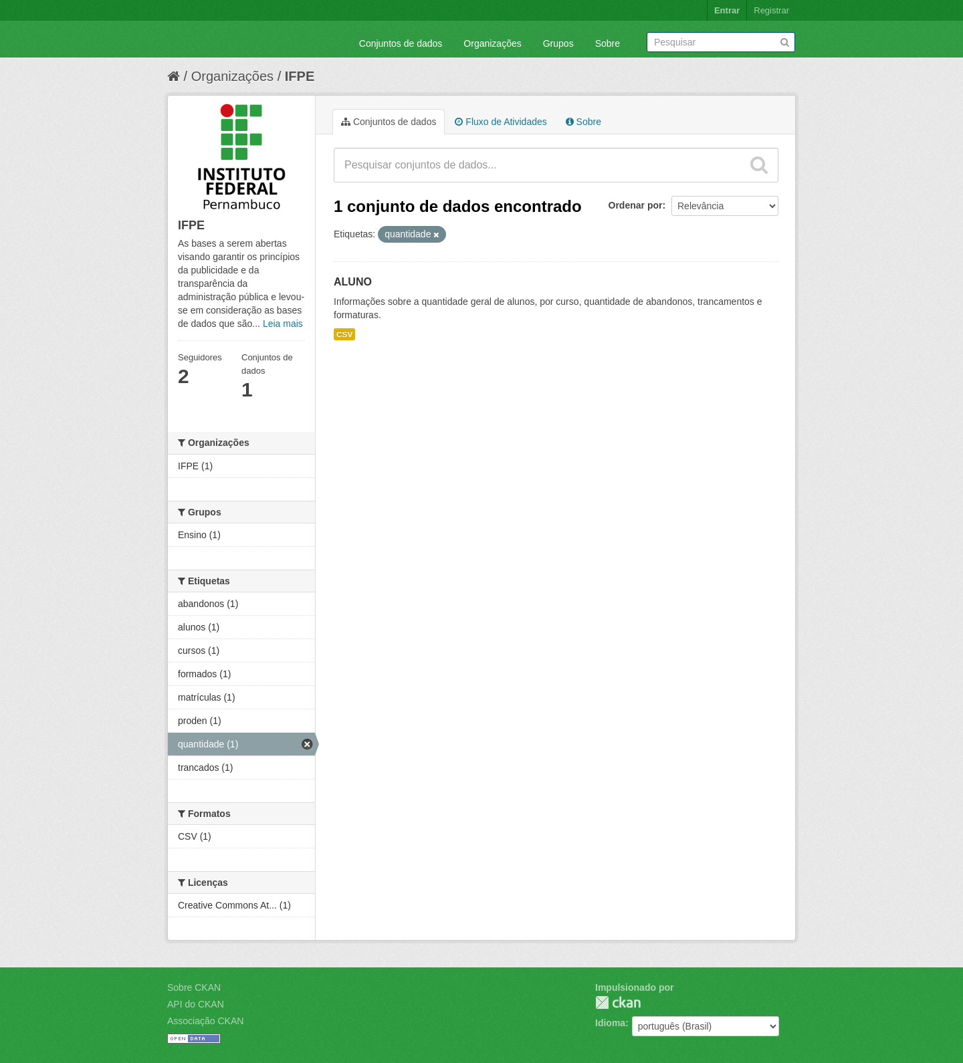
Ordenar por (636, 205)
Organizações (492, 43)
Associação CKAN (205, 1021)
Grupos (558, 43)
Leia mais (283, 323)
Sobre (607, 43)
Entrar (727, 10)
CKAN (618, 1002)
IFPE (299, 76)
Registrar (771, 10)
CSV (344, 334)
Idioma (610, 1023)
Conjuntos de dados (401, 43)
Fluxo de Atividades (500, 121)
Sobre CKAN (194, 987)
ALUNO (353, 281)
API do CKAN (195, 1004)
